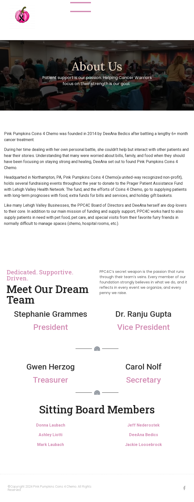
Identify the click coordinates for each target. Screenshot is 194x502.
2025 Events (137, 7)
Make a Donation (111, 17)
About (80, 7)
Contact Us (106, 7)
